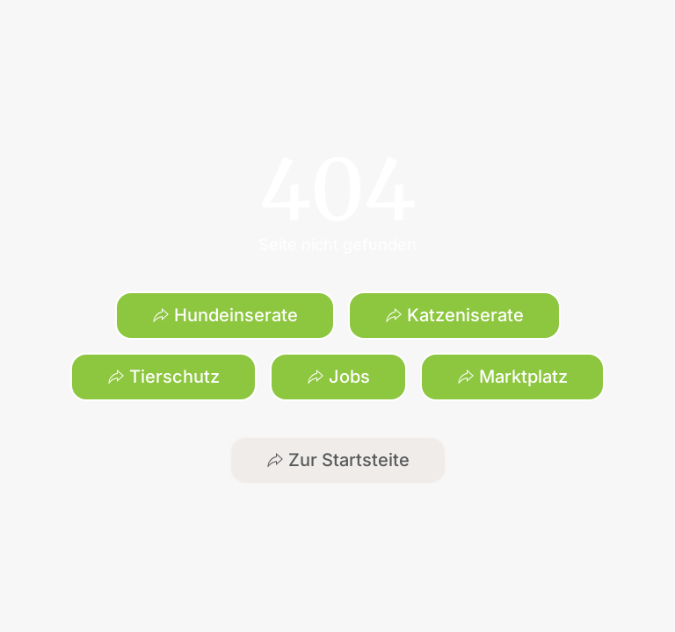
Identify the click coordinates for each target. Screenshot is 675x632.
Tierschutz (163, 376)
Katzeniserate (454, 315)
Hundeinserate (225, 315)
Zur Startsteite (338, 459)
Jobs (338, 376)
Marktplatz (512, 376)
